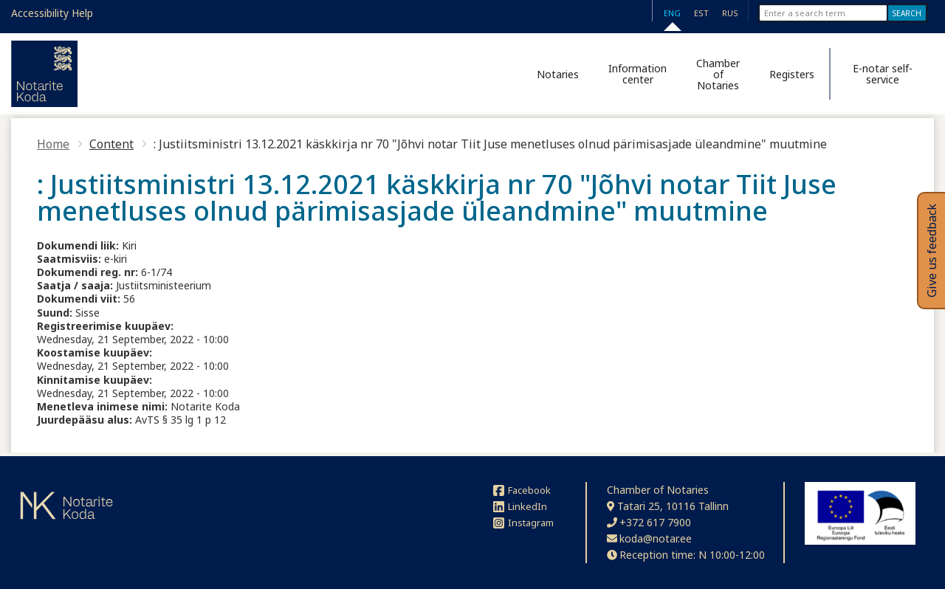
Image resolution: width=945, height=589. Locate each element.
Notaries (558, 74)
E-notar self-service (883, 73)
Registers (791, 74)
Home (53, 144)
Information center (637, 73)
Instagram (523, 522)
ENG (672, 12)
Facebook (522, 490)
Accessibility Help (52, 13)
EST (701, 12)
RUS (730, 12)
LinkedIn (520, 506)
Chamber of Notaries (718, 74)
